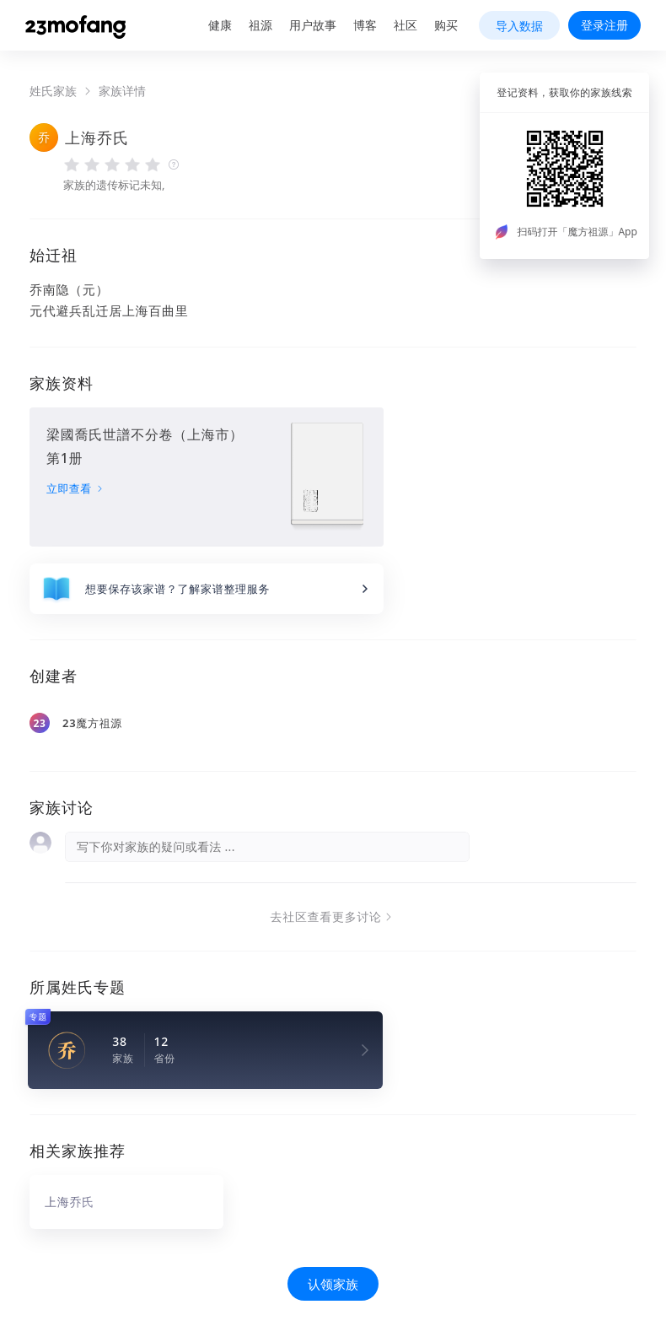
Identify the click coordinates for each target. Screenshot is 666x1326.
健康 (220, 25)
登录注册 (604, 25)
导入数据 (519, 26)
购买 (446, 25)
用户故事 (312, 25)
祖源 (260, 25)
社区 (405, 25)
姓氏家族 (53, 91)
